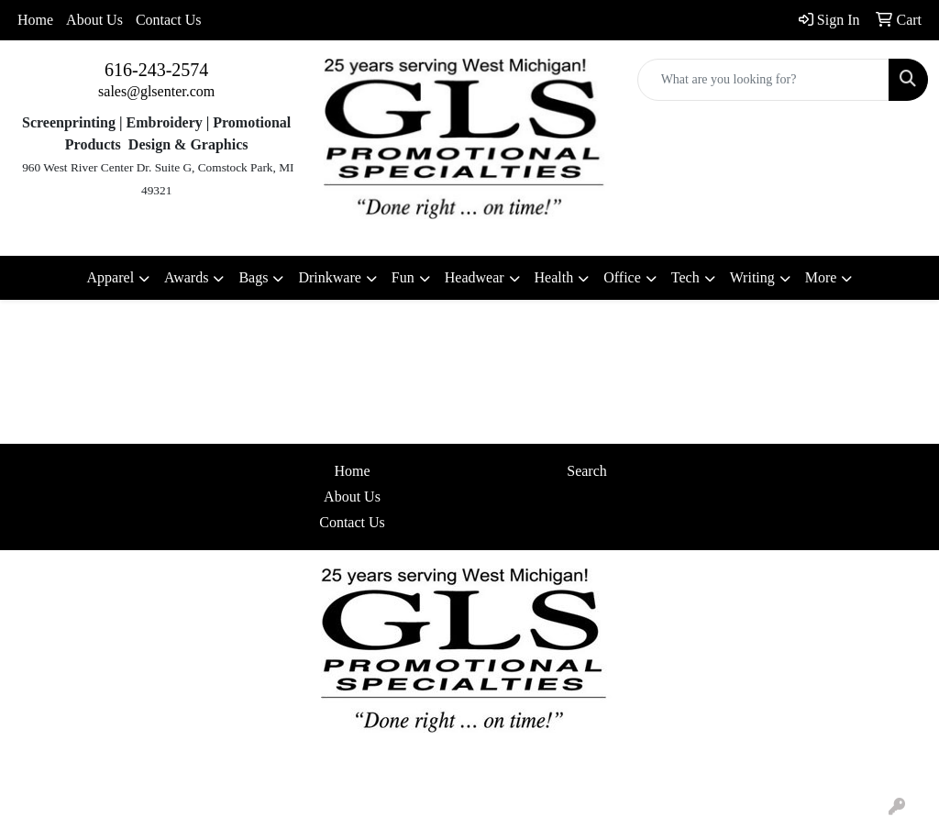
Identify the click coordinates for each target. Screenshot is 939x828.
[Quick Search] (763, 80)
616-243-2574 (156, 70)
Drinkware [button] (329, 277)
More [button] (821, 277)
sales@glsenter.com (156, 91)
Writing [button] (752, 277)
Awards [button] (186, 277)
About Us (94, 20)
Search (587, 471)
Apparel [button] (111, 277)
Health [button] (554, 277)
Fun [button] (403, 277)
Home (35, 20)
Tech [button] (685, 277)
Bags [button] (253, 277)
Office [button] (622, 277)
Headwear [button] (474, 277)
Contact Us (169, 20)
